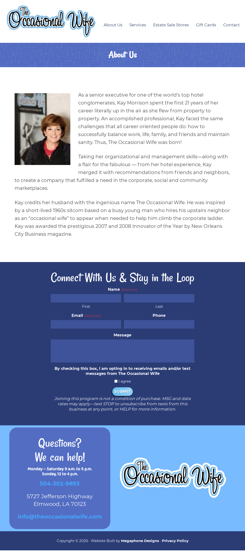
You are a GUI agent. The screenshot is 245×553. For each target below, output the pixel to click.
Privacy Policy (175, 543)
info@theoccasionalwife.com (60, 519)
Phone (159, 318)
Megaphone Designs (140, 543)
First (86, 309)
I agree (124, 384)
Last (159, 309)
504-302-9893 (60, 486)
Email (86, 318)
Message (122, 337)
